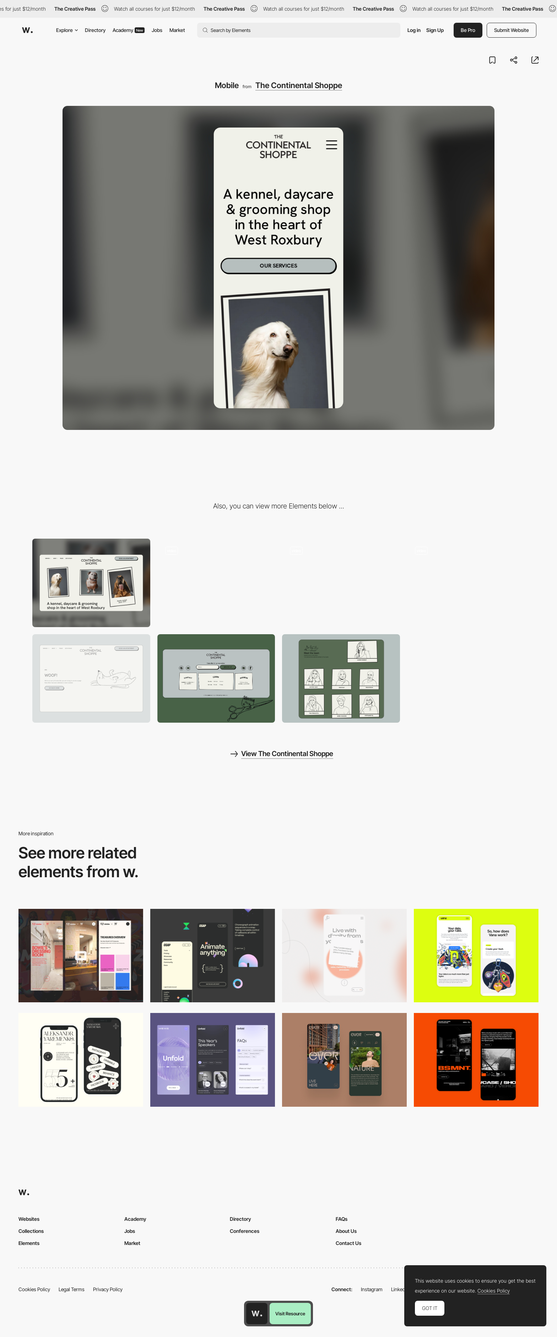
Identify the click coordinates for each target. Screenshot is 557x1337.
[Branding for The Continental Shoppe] (341, 583)
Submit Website (511, 30)
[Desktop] (91, 583)
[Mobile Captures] (476, 955)
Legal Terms (72, 1289)
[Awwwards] (27, 30)
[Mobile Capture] (476, 1059)
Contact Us (348, 1243)
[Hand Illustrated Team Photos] (341, 678)
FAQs (341, 1219)
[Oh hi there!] (216, 583)
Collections (31, 1231)
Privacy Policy (108, 1289)
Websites (28, 1219)
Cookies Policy (34, 1289)
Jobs (157, 30)
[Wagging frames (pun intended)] (466, 583)
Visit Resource (290, 1313)
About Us (346, 1231)
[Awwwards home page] (256, 1313)
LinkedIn (400, 1289)
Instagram (372, 1289)
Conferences (244, 1231)
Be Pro (468, 30)
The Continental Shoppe (298, 85)
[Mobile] (344, 955)
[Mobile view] (80, 955)
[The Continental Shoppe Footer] (216, 678)
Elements (28, 1243)
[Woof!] (91, 678)
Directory (95, 30)
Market (177, 30)
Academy (129, 30)
